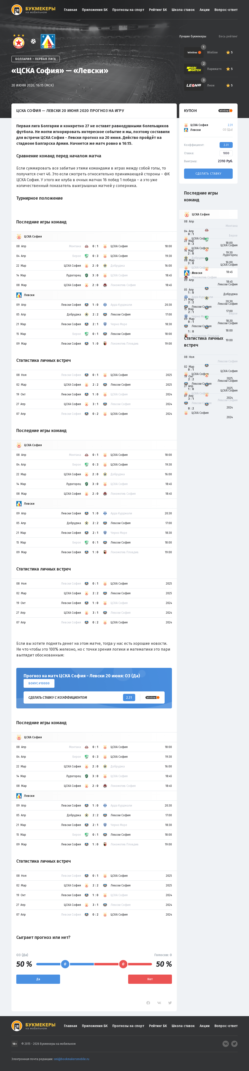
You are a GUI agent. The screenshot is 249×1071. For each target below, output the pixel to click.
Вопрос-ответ (226, 10)
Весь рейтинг (228, 36)
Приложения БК (94, 10)
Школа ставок (183, 10)
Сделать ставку (208, 173)
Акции (205, 10)
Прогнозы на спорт (128, 10)
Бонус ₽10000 (39, 683)
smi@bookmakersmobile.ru (71, 1059)
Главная (70, 10)
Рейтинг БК (158, 10)
